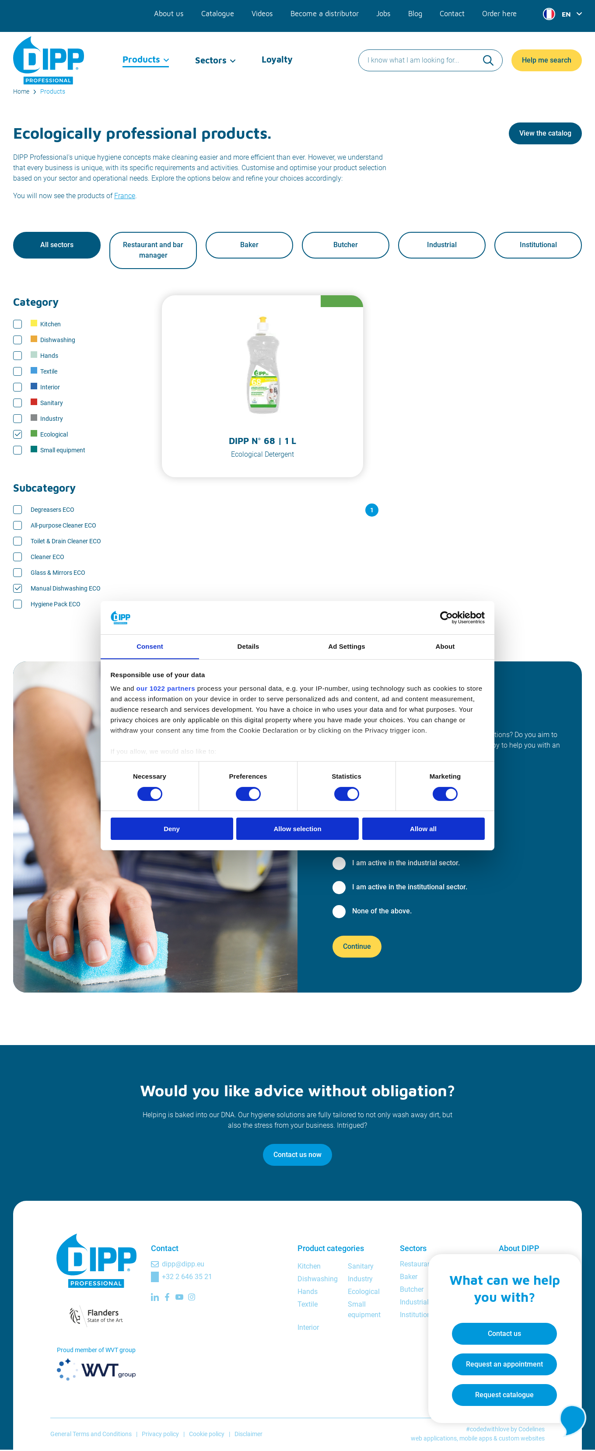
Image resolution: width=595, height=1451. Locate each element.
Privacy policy (160, 1434)
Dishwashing (53, 340)
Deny (172, 829)
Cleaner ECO (47, 557)
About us (173, 12)
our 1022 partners (165, 688)
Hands (44, 356)
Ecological (49, 435)
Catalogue (220, 12)
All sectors (57, 245)
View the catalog (545, 133)
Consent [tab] (149, 646)
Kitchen (46, 325)
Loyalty (277, 52)
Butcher (345, 245)
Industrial (442, 245)
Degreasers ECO (52, 510)
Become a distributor (326, 12)
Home (21, 91)
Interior (45, 388)
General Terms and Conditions (91, 1434)
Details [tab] (248, 646)
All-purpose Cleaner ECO (63, 526)
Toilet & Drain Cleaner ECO (66, 541)
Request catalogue (501, 1392)
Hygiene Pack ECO (55, 604)
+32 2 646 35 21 (187, 1277)
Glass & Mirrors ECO (58, 573)
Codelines (531, 1430)
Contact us (501, 1331)
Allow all (423, 829)
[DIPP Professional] (49, 52)
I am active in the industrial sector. (406, 864)
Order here (500, 12)
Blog (416, 12)
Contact (452, 12)
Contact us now (297, 1155)
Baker (249, 245)
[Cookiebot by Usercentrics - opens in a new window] (446, 617)
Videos (264, 12)
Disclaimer (248, 1434)
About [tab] (445, 646)
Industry (47, 419)
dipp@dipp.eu (183, 1265)
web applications (434, 1439)
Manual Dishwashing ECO (66, 589)
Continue (357, 947)
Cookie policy (206, 1434)
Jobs (384, 12)
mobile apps (475, 1439)
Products (141, 52)
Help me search (546, 52)
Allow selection (297, 829)
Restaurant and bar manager (153, 250)
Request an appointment (501, 1361)
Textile (44, 372)
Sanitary (47, 403)
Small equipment (58, 451)
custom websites (522, 1439)
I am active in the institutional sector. (409, 888)
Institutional (538, 245)
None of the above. (382, 912)
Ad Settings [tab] (346, 646)
